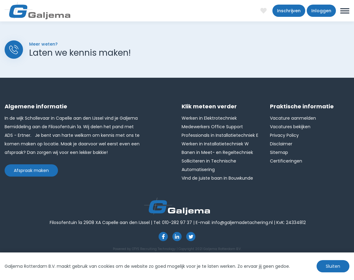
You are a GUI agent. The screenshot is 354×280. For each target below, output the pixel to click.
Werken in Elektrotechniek (209, 118)
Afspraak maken (31, 170)
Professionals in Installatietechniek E (220, 135)
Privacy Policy (284, 135)
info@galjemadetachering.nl (242, 222)
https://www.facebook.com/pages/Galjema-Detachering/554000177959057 (163, 236)
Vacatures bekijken (290, 127)
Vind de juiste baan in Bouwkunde (217, 178)
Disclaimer (281, 144)
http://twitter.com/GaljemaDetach (190, 236)
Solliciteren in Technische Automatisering (209, 165)
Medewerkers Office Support (212, 127)
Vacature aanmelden (293, 118)
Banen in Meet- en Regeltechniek (217, 152)
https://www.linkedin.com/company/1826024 (177, 236)
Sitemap (279, 152)
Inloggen (321, 11)
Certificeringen (286, 161)
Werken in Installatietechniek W (215, 144)
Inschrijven (289, 11)
